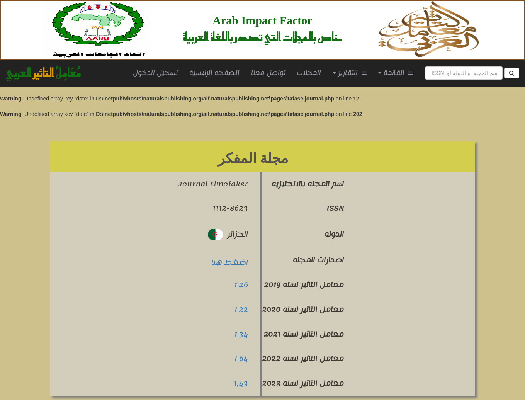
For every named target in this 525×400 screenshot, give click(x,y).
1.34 (241, 334)
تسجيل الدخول (155, 73)
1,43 (241, 383)
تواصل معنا (268, 73)
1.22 (241, 309)
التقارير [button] (350, 73)
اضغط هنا (229, 262)
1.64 (241, 358)
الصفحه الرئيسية (217, 73)
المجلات (309, 73)
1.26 (241, 284)
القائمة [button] (395, 73)
